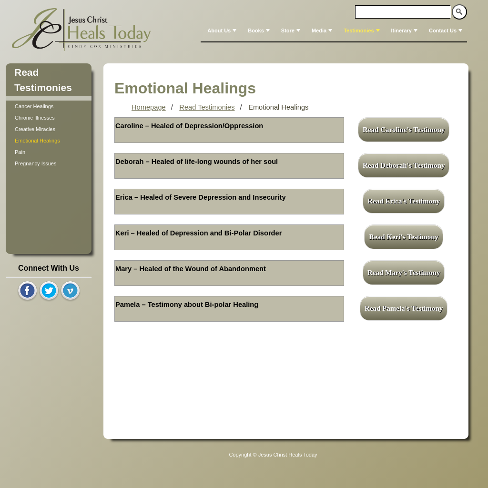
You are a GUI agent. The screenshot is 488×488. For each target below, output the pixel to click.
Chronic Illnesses (35, 118)
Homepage (149, 107)
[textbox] (403, 12)
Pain (20, 152)
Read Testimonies (206, 107)
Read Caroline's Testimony (404, 129)
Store (291, 30)
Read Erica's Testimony (403, 201)
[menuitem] (221, 30)
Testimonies (362, 30)
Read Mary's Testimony (403, 272)
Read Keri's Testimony (403, 237)
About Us (222, 30)
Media (323, 30)
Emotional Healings (37, 140)
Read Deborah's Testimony (404, 165)
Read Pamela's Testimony (404, 308)
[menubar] (334, 30)
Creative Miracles (35, 129)
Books (260, 30)
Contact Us (446, 30)
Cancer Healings (34, 106)
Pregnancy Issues (35, 163)
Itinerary (405, 30)
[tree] (49, 135)
